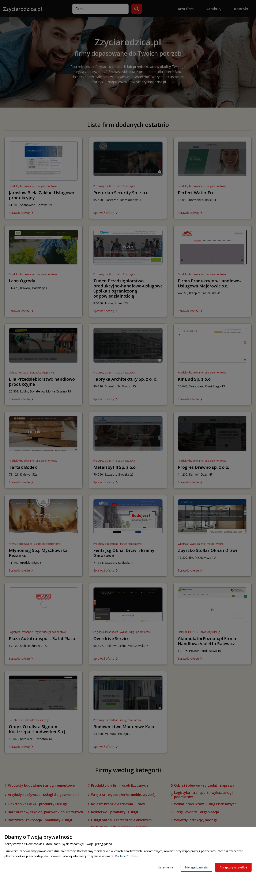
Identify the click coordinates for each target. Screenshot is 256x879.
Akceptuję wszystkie (233, 867)
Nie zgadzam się (196, 867)
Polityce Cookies (126, 856)
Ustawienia (165, 867)
